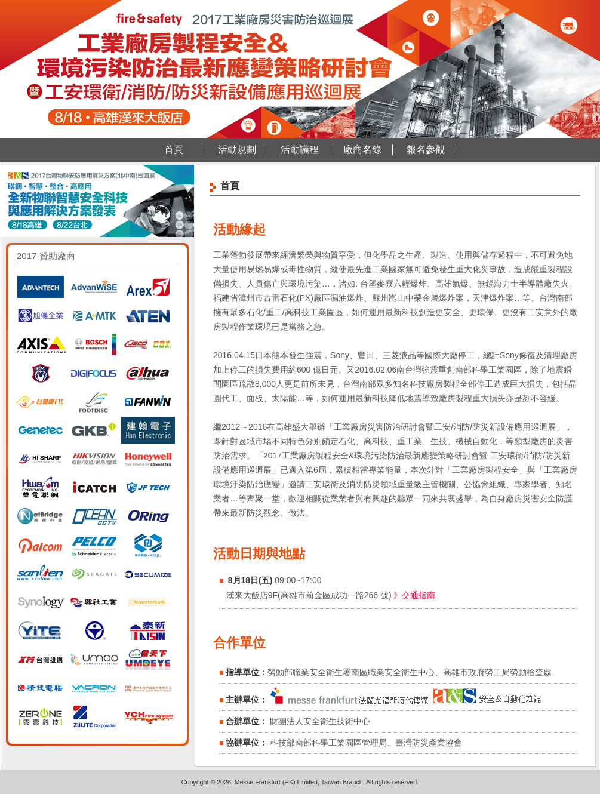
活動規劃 (237, 149)
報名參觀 (426, 149)
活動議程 (300, 149)
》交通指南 (414, 595)
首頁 (173, 149)
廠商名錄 (362, 149)
